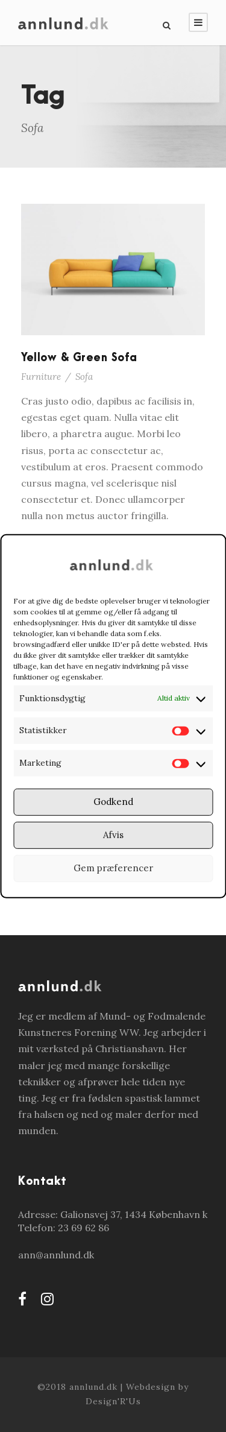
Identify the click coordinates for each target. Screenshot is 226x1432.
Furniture (41, 376)
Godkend (113, 801)
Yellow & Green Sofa (79, 358)
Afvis (113, 835)
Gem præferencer (113, 868)
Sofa (84, 376)
